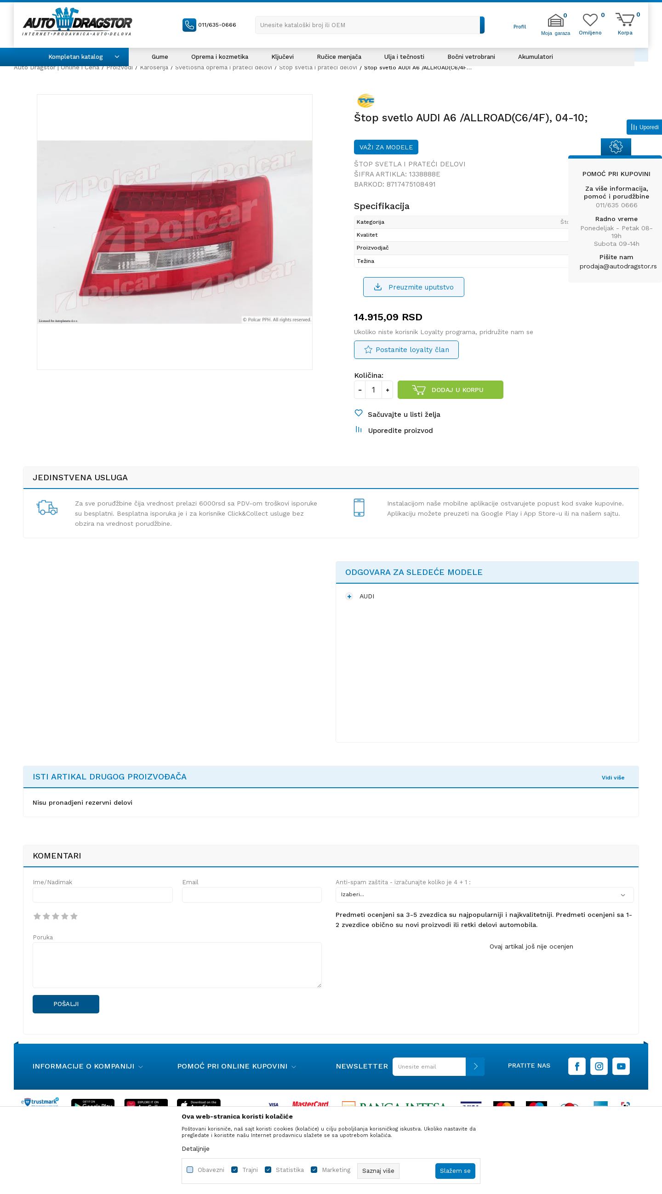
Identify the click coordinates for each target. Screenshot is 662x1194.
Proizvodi (119, 67)
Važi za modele (386, 147)
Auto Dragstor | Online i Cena (56, 67)
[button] (370, 25)
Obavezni (211, 1169)
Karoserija (154, 67)
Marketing (336, 1169)
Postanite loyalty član (412, 350)
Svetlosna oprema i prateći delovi (223, 67)
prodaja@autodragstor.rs (618, 266)
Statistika (290, 1169)
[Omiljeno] (590, 32)
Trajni (250, 1169)
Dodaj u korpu (458, 389)
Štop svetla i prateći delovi (318, 67)
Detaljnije (196, 1148)
